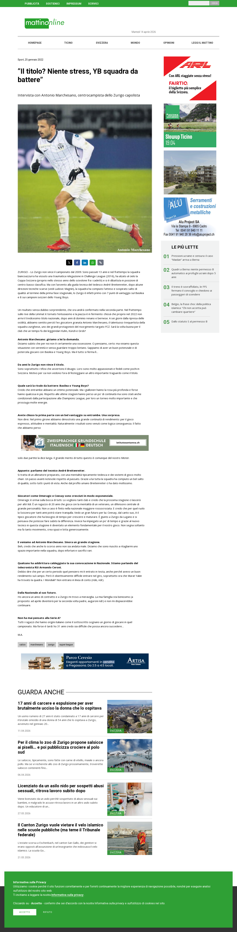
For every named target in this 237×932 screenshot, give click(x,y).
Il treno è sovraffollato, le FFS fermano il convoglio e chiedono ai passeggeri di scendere (191, 290)
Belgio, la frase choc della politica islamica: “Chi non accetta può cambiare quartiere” (191, 307)
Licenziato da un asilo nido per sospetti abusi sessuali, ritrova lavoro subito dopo (61, 788)
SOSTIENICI (53, 3)
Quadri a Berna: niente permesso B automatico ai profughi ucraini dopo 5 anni (193, 273)
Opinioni (168, 42)
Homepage (35, 42)
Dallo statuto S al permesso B (189, 321)
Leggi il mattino (202, 42)
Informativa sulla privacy (67, 895)
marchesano (37, 644)
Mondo (135, 42)
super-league (66, 644)
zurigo (51, 644)
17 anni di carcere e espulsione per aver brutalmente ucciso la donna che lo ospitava (59, 706)
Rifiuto (47, 912)
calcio (22, 644)
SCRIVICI (93, 3)
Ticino (68, 42)
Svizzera (102, 42)
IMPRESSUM (73, 3)
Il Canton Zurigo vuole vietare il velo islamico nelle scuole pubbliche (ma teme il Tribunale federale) (60, 830)
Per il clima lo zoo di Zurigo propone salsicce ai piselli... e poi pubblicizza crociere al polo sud (60, 747)
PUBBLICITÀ (32, 3)
